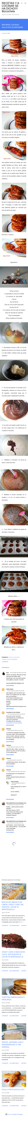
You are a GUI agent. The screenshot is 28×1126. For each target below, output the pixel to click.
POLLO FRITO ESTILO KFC (13, 1090)
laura (7, 672)
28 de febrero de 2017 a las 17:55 (15, 747)
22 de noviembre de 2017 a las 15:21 (16, 771)
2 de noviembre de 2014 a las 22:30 (16, 714)
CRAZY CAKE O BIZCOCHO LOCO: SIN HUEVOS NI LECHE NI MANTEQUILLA (13, 954)
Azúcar (10, 657)
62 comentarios (14, 1105)
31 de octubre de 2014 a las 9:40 (18, 672)
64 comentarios (14, 1015)
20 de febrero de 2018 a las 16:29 (15, 804)
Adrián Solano (9, 689)
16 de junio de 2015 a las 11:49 (15, 730)
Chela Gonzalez (14, 781)
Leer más (23, 925)
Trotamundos (5, 99)
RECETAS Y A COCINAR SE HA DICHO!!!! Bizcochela (10, 7)
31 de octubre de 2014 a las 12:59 (15, 690)
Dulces (9, 659)
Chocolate (16, 657)
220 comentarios (14, 970)
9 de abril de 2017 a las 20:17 (14, 760)
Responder (10, 685)
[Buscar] (22, 3)
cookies (4, 659)
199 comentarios (14, 925)
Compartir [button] (5, 661)
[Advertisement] (14, 865)
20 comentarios (14, 1063)
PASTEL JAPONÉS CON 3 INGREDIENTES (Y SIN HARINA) (12, 1044)
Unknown (8, 728)
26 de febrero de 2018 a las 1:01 (15, 823)
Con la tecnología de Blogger (14, 1114)
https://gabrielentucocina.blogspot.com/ (16, 803)
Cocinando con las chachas (13, 712)
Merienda (14, 659)
